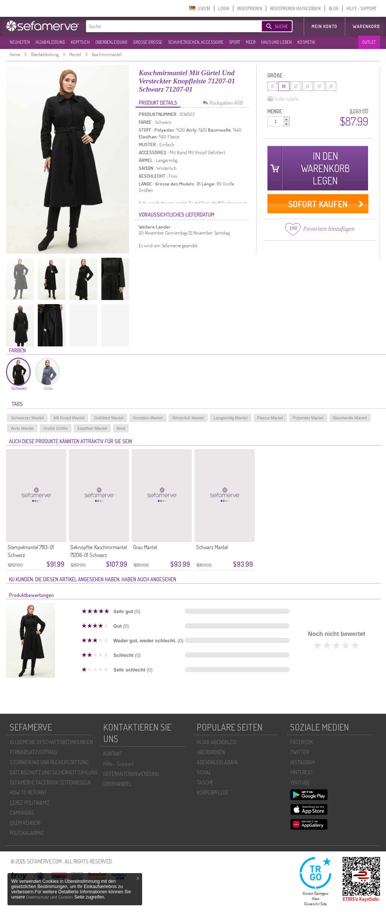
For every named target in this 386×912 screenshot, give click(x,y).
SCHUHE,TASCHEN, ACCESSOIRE (195, 42)
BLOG (333, 8)
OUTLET (369, 42)
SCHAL (204, 772)
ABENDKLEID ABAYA (217, 762)
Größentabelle (282, 99)
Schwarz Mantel (212, 547)
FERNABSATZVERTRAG (33, 752)
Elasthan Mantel (92, 428)
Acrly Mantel (22, 428)
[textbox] (167, 26)
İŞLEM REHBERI (25, 823)
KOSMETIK (306, 42)
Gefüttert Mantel (109, 418)
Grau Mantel (145, 547)
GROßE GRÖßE (147, 42)
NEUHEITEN (20, 42)
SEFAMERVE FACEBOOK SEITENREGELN (50, 782)
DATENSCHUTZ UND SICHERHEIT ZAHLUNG (54, 772)
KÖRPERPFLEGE (213, 792)
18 (331, 86)
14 (307, 86)
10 (284, 86)
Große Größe (55, 428)
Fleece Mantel (270, 418)
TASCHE (205, 782)
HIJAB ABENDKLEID (217, 742)
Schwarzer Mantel (27, 418)
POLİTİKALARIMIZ (27, 833)
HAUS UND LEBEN (276, 42)
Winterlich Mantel (188, 418)
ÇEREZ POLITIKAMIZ (30, 802)
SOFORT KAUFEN (317, 203)
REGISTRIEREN (249, 8)
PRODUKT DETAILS (158, 103)
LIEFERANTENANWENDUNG (131, 774)
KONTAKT (112, 753)
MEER (250, 42)
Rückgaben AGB (224, 103)
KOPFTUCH (80, 42)
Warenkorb (366, 26)
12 (295, 86)
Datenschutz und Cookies (50, 897)
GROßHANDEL (117, 784)
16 (319, 86)
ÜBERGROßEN (211, 752)
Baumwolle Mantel (350, 418)
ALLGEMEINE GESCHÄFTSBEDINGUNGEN (51, 742)
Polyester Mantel (308, 418)
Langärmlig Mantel (231, 418)
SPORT (234, 42)
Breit (121, 428)
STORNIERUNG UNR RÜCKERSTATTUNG (49, 762)
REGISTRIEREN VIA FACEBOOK (295, 8)
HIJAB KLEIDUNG (50, 42)
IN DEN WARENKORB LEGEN (325, 168)
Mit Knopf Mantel (69, 418)
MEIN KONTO (324, 26)
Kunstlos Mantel (147, 418)
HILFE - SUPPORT (361, 8)
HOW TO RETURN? (28, 792)
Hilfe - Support (118, 763)
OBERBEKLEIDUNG (111, 42)
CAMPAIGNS (22, 813)
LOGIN (223, 8)
